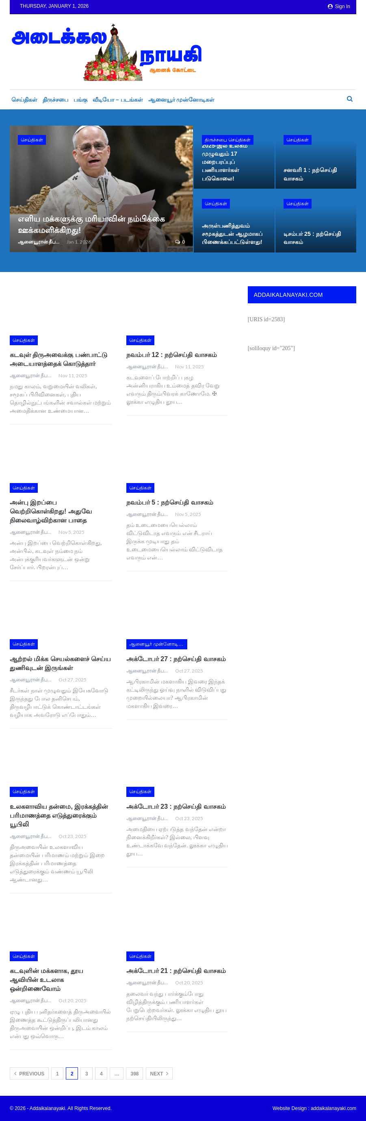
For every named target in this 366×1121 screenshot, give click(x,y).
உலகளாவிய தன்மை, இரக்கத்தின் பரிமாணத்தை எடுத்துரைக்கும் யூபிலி (59, 815)
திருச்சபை (55, 99)
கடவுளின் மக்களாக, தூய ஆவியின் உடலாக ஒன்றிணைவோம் (46, 979)
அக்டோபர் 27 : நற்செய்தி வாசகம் (176, 658)
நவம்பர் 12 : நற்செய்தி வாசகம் (171, 354)
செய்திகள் (24, 99)
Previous (29, 1073)
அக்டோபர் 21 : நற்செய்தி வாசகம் (176, 970)
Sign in (339, 6)
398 (134, 1074)
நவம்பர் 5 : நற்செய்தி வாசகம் (169, 502)
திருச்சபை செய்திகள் (228, 140)
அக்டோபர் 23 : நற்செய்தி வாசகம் (176, 806)
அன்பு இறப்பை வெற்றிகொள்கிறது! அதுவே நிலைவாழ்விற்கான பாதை (51, 511)
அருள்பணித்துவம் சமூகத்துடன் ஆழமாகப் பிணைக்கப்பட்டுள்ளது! (232, 233)
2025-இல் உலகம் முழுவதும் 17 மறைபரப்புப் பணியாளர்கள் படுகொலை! (224, 162)
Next (159, 1073)
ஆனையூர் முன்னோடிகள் (181, 99)
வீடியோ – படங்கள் (118, 99)
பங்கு (80, 99)
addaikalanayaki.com (333, 1108)
